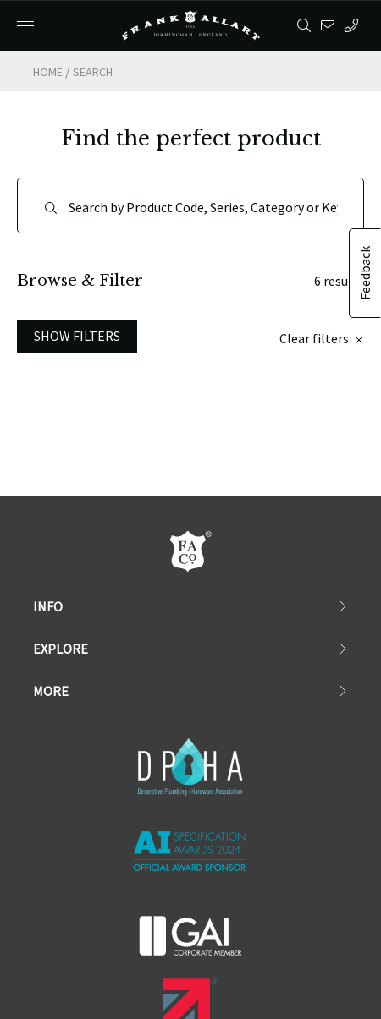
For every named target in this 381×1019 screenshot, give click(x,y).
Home (48, 71)
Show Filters (77, 258)
